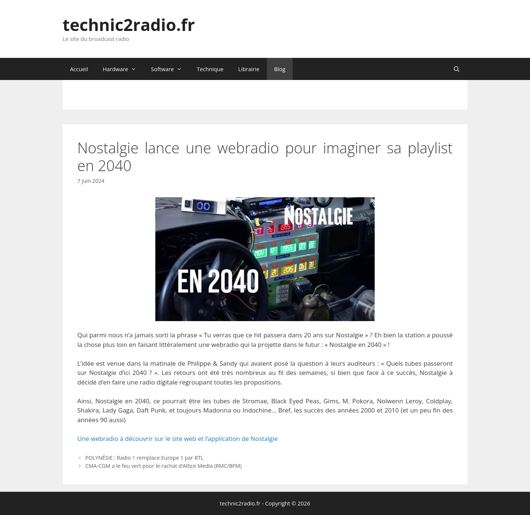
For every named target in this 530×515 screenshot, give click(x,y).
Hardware (123, 69)
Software (170, 69)
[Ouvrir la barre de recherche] (456, 69)
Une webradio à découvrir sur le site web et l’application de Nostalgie (177, 438)
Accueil (79, 69)
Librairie (248, 69)
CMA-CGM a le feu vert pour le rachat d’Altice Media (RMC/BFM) (163, 465)
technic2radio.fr (129, 24)
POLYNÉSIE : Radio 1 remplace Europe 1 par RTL (144, 457)
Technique (210, 69)
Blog (280, 69)
